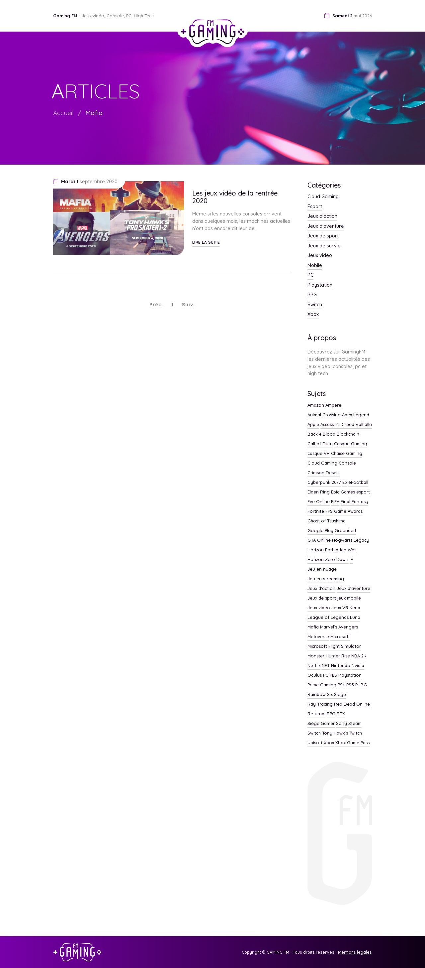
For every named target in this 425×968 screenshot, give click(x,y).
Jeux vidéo (319, 255)
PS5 (350, 685)
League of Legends (328, 617)
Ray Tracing (320, 704)
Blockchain (348, 434)
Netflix (313, 665)
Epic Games (343, 492)
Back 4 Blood (321, 434)
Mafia (94, 113)
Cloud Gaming (323, 197)
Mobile (314, 265)
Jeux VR (339, 608)
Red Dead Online (352, 704)
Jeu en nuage (322, 569)
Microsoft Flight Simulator (334, 646)
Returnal (316, 714)
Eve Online (318, 501)
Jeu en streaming (325, 579)
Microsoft (340, 636)
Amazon (315, 405)
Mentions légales (355, 952)
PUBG (361, 685)
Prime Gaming (321, 685)
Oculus (314, 675)
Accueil (63, 113)
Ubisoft (314, 743)
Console (347, 463)
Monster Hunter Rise (328, 656)
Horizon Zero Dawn (327, 559)
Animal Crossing (324, 415)
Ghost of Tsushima (326, 521)
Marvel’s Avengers (339, 627)
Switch (314, 305)
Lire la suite (206, 242)
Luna (355, 617)
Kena (355, 608)
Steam (355, 723)
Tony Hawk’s (335, 733)
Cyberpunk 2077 (324, 482)
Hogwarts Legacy (350, 540)
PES (333, 675)
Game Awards (348, 511)
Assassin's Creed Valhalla (346, 424)
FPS (329, 511)
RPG (312, 295)
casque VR (318, 453)
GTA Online (319, 540)
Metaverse (318, 636)
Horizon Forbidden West (332, 550)
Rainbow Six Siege (326, 694)
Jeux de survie (324, 246)
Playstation (319, 285)
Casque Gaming (350, 444)
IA (351, 559)
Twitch (355, 733)
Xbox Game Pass (352, 743)
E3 (344, 482)
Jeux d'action (322, 216)
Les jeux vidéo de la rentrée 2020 (235, 197)
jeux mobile (349, 598)
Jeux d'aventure (325, 226)
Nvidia (358, 665)
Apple (313, 424)
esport (363, 492)
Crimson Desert (323, 473)
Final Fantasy (354, 501)
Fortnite (315, 511)
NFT (326, 665)
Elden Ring (318, 492)
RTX (341, 714)
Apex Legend (355, 415)
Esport (314, 206)
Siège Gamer (321, 723)
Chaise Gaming (346, 453)
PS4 (341, 685)
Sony (341, 723)
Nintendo (340, 665)
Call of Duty (320, 444)
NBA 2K (358, 656)
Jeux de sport (323, 236)
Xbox (313, 314)
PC (310, 275)
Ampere (333, 405)
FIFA (335, 501)
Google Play (320, 530)
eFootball (358, 482)
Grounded (345, 530)
